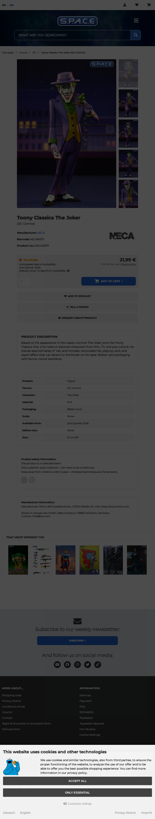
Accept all (77, 781)
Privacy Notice (125, 813)
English (25, 813)
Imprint (146, 813)
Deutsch (9, 813)
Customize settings (77, 803)
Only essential (77, 792)
